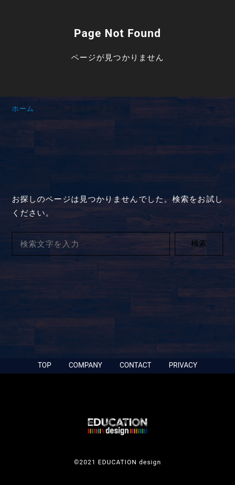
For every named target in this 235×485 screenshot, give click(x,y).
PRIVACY (183, 365)
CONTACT (135, 365)
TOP (44, 365)
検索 (199, 243)
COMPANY (85, 365)
